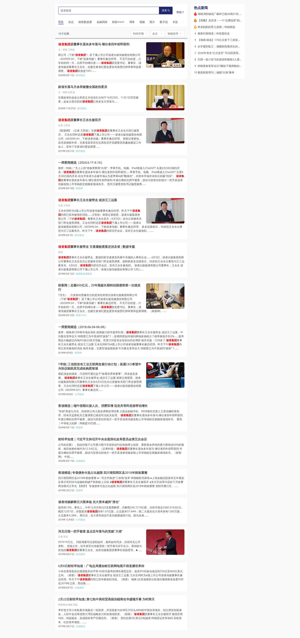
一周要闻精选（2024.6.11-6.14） (81, 163)
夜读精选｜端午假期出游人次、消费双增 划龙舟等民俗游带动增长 (103, 406)
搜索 (166, 10)
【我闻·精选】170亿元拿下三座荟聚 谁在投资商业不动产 (231, 40)
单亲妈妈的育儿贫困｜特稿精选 (216, 27)
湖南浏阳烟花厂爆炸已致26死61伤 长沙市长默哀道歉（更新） (234, 14)
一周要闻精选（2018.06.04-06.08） (82, 327)
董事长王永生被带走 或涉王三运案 (87, 200)
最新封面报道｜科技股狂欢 (214, 33)
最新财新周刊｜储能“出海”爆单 (216, 72)
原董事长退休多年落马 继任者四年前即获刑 (93, 44)
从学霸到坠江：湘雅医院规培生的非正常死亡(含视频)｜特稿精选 (236, 46)
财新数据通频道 (84, 273)
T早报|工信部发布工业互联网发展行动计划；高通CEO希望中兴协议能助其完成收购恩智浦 (99, 366)
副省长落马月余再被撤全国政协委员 (82, 87)
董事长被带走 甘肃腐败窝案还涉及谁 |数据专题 (96, 247)
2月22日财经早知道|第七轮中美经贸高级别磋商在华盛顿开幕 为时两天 (106, 599)
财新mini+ (81, 315)
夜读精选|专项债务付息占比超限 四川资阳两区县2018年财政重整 (102, 473)
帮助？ (180, 12)
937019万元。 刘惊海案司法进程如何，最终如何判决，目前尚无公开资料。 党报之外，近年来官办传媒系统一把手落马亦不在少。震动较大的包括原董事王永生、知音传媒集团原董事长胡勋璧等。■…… (100, 546)
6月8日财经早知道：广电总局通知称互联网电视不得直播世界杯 (101, 566)
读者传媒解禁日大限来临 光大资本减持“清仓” (89, 502)
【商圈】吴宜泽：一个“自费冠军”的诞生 (221, 20)
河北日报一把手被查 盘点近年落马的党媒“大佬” (90, 531)
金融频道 (80, 460)
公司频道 (79, 394)
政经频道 (80, 75)
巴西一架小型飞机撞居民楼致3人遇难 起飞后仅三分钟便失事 (234, 59)
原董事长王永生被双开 (79, 120)
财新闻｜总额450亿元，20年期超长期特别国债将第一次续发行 (99, 287)
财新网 (79, 188)
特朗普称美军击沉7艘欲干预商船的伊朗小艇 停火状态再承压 (234, 66)
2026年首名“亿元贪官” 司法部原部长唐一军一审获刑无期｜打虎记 (237, 53)
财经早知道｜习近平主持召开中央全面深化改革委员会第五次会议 (102, 439)
